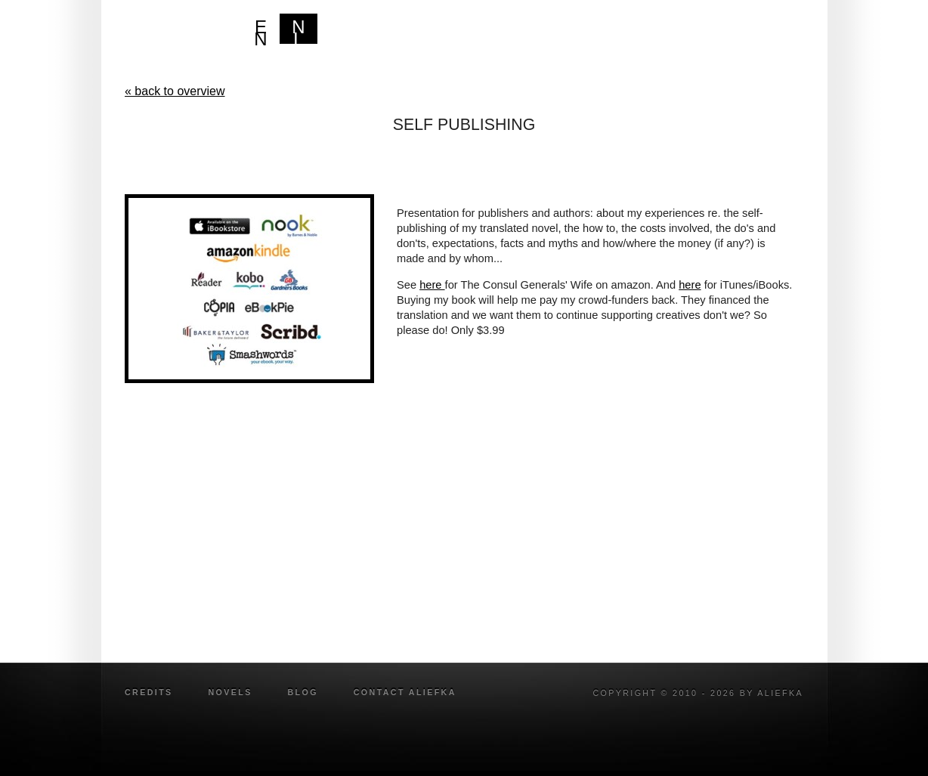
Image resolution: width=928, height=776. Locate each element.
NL (298, 30)
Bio (591, 32)
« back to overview (175, 91)
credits (149, 692)
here (431, 285)
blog (773, 32)
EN (260, 30)
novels (230, 692)
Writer (648, 32)
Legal (714, 32)
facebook (778, 714)
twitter (797, 714)
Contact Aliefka (405, 692)
